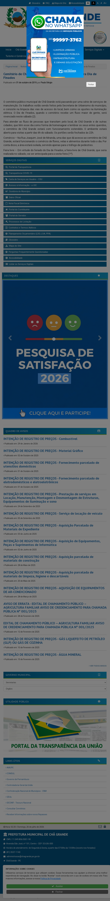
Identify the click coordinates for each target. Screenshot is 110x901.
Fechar (91, 84)
